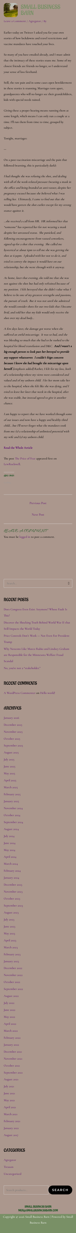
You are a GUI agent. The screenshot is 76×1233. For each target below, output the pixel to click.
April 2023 (10, 940)
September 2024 (13, 822)
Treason (8, 1167)
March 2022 (11, 1031)
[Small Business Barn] (11, 10)
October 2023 (12, 898)
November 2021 (13, 1059)
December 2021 (13, 1052)
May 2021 (9, 1100)
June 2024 (9, 843)
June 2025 (9, 766)
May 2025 (9, 773)
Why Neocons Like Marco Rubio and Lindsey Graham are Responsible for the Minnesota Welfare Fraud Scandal (36, 655)
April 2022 (10, 1024)
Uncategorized (12, 1174)
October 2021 (12, 1065)
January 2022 (11, 1045)
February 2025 (12, 794)
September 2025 (13, 745)
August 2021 (11, 1079)
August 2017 (11, 1135)
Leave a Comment (15, 21)
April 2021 (10, 1107)
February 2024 (12, 871)
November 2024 (13, 808)
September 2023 (13, 905)
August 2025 (11, 752)
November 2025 (13, 732)
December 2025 (13, 725)
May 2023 (9, 933)
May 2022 (9, 1017)
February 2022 (12, 1038)
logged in (24, 537)
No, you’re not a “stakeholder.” (22, 668)
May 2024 (9, 850)
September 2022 (13, 989)
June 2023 (9, 926)
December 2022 (13, 968)
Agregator (35, 21)
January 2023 (11, 961)
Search (60, 1190)
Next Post (38, 515)
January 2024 (11, 878)
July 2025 (9, 759)
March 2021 (10, 1114)
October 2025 (12, 739)
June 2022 (9, 1010)
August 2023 (11, 912)
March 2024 (11, 864)
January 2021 (11, 1128)
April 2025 (10, 780)
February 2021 (12, 1121)
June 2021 (9, 1093)
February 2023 (12, 954)
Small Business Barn (40, 10)
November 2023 (13, 891)
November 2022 (13, 975)
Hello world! (47, 693)
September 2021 (13, 1072)
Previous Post (38, 503)
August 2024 (11, 829)
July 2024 (9, 836)
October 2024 (12, 815)
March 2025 (11, 787)
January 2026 (11, 718)
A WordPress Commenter (19, 693)
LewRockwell (12, 464)
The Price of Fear (25, 458)
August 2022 (11, 996)
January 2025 (11, 801)
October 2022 (12, 982)
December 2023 (13, 885)
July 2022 (9, 1003)
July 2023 (9, 919)
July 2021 (9, 1086)
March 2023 (11, 947)
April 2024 (10, 857)
